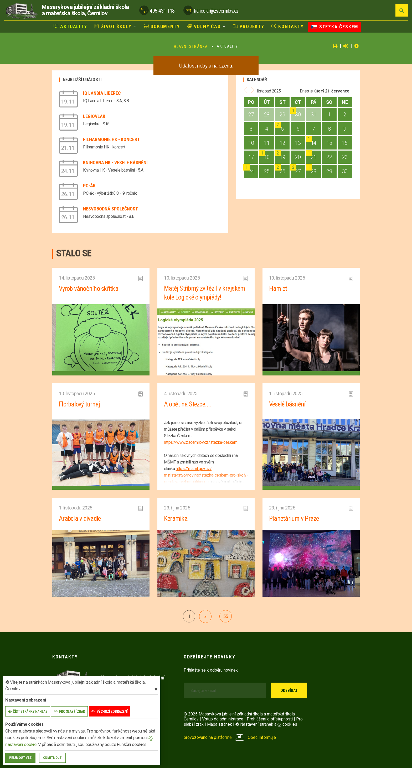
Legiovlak (94, 116)
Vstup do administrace (222, 718)
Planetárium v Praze (294, 518)
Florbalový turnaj (80, 404)
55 (225, 615)
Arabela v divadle (80, 518)
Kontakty (287, 26)
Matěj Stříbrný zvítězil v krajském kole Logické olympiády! (205, 293)
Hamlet (278, 288)
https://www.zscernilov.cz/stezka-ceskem (200, 442)
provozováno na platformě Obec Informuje (230, 736)
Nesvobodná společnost (110, 209)
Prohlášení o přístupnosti (270, 718)
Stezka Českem (334, 26)
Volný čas (204, 26)
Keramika (176, 518)
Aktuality (70, 26)
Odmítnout (52, 758)
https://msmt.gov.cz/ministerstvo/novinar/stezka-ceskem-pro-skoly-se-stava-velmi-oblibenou (206, 475)
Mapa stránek (219, 723)
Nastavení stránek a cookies (266, 723)
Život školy (112, 26)
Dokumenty (162, 26)
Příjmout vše (20, 758)
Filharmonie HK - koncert (111, 139)
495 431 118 (162, 11)
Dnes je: (306, 91)
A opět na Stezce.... (188, 404)
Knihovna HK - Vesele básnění (115, 162)
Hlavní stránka (191, 46)
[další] (205, 615)
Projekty (248, 26)
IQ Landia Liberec (102, 93)
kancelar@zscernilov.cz (216, 11)
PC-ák (89, 185)
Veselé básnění (288, 404)
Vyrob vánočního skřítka (89, 288)
